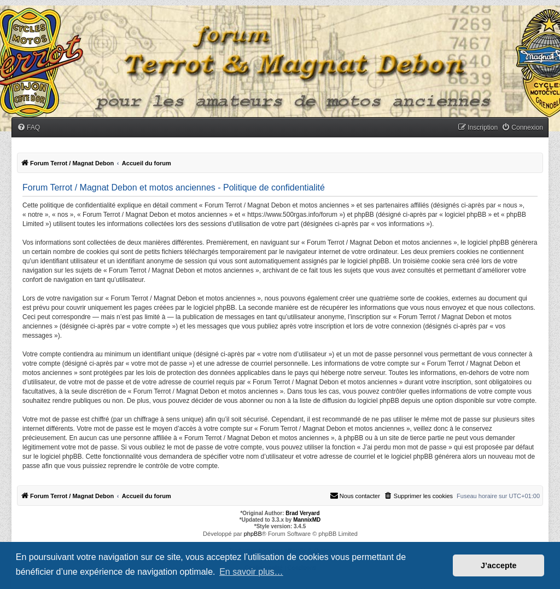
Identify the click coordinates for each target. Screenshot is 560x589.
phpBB (253, 533)
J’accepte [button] (499, 565)
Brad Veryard (302, 513)
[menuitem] (28, 127)
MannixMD (306, 520)
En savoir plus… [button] (251, 571)
